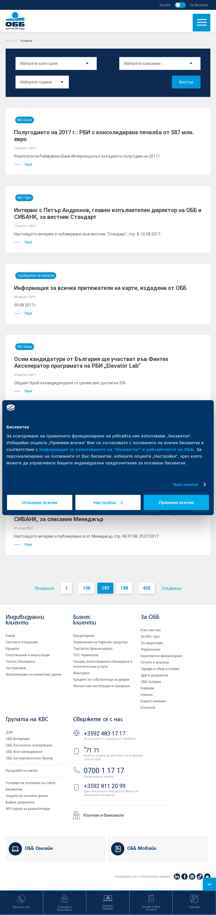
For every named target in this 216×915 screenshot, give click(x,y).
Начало (11, 41)
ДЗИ (9, 732)
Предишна (44, 588)
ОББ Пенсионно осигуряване (29, 745)
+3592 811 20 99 (104, 786)
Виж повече (185, 484)
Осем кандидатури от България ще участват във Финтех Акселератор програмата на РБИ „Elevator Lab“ (91, 362)
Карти (10, 636)
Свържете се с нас (98, 719)
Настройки (108, 502)
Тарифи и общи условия (160, 669)
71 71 (92, 750)
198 (124, 588)
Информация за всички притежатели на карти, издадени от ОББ (100, 288)
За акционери (152, 643)
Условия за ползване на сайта (30, 783)
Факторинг (81, 673)
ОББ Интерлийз (18, 739)
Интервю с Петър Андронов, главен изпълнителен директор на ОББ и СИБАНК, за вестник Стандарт (107, 213)
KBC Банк (24, 120)
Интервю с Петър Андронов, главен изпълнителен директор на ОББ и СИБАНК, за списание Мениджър (107, 516)
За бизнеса (199, 5)
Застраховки (16, 668)
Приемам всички (176, 502)
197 (105, 588)
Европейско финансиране (162, 656)
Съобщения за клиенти (35, 276)
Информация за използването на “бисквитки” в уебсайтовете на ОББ (116, 449)
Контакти (148, 708)
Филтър (186, 82)
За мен (165, 5)
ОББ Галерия (151, 682)
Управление (150, 649)
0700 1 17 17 (104, 771)
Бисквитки (14, 789)
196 (86, 588)
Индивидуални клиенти (25, 620)
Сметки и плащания (22, 642)
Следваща (171, 588)
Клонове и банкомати (104, 815)
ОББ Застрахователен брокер (29, 758)
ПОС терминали (85, 655)
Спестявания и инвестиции (28, 655)
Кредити (12, 649)
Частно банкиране (20, 662)
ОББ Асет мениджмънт (24, 752)
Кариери (147, 688)
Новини (147, 695)
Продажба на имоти (22, 771)
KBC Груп (24, 198)
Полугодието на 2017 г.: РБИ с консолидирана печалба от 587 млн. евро (104, 135)
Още (23, 164)
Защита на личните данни (27, 796)
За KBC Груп (150, 637)
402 (146, 588)
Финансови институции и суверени (101, 686)
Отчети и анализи (155, 662)
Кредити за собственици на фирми (101, 680)
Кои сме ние (151, 630)
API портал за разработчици (28, 809)
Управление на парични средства (100, 642)
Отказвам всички (39, 502)
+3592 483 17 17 (104, 733)
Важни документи (20, 802)
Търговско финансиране (92, 649)
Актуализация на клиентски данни (33, 674)
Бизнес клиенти (84, 620)
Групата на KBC (27, 719)
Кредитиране (83, 636)
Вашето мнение (153, 701)
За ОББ (150, 617)
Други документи (154, 675)
